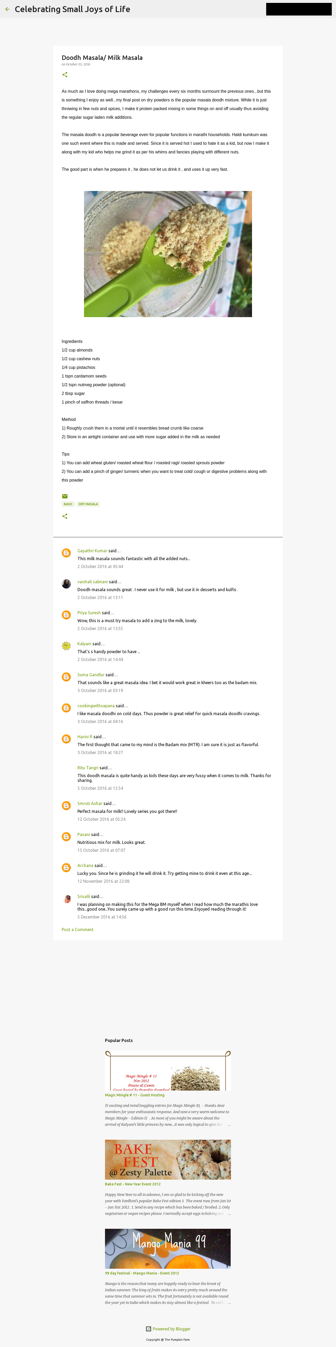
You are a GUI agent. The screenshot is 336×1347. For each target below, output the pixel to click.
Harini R (84, 736)
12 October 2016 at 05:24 (101, 819)
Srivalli (83, 896)
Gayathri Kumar (92, 550)
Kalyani (84, 643)
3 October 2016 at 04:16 (100, 721)
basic (68, 504)
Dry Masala (88, 504)
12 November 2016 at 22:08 (103, 881)
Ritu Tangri (87, 767)
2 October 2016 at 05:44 (100, 566)
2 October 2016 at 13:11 (100, 597)
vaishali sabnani (92, 581)
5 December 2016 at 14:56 (102, 917)
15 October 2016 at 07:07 (101, 850)
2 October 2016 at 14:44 (100, 659)
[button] (65, 75)
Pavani (83, 834)
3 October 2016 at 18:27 (100, 752)
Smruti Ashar (89, 803)
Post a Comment (77, 929)
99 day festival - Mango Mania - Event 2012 (142, 1273)
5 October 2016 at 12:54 (100, 788)
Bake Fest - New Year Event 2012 (133, 1184)
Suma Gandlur (90, 674)
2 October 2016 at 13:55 (100, 628)
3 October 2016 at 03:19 (100, 690)
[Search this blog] (304, 9)
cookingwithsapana (96, 705)
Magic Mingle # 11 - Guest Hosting (135, 1095)
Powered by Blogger (168, 1329)
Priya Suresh (89, 612)
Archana (85, 865)
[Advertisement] (168, 985)
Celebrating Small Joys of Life (72, 9)
